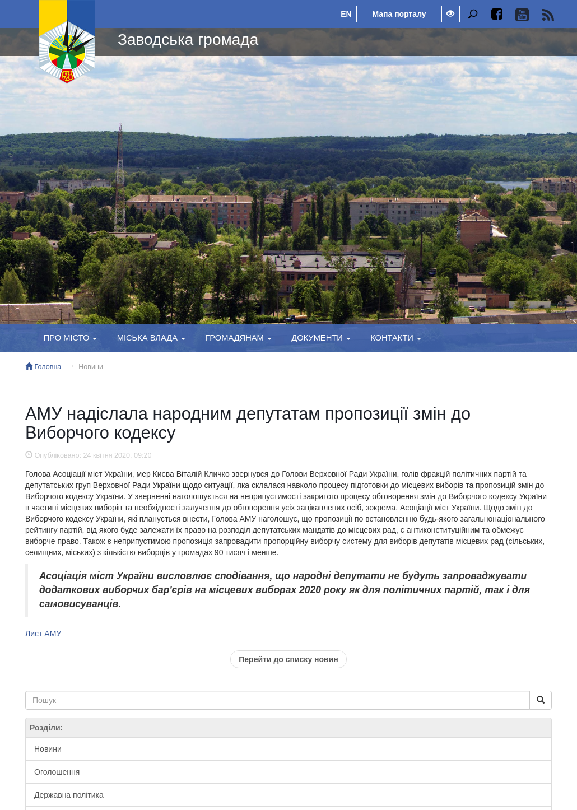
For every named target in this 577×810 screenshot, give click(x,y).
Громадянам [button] (238, 337)
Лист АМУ (43, 633)
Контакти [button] (395, 337)
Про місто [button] (70, 337)
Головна (43, 367)
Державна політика (69, 794)
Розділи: (46, 727)
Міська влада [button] (151, 337)
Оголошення (57, 771)
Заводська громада (188, 39)
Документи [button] (321, 337)
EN (346, 14)
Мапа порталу (399, 14)
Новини (90, 367)
